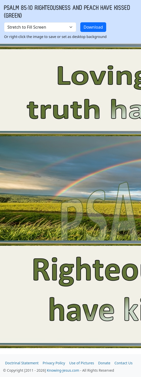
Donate (104, 363)
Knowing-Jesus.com (63, 370)
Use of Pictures (81, 363)
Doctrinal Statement (22, 363)
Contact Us (123, 363)
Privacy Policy (54, 363)
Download (93, 27)
